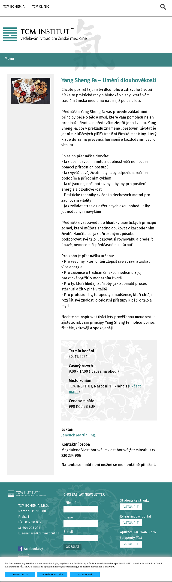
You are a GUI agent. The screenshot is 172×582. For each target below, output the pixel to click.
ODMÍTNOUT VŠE (52, 574)
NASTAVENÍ (85, 574)
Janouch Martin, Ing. (78, 435)
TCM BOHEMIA (13, 7)
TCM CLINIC (40, 7)
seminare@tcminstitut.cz (40, 533)
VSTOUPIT (131, 507)
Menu (9, 58)
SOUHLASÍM (20, 574)
